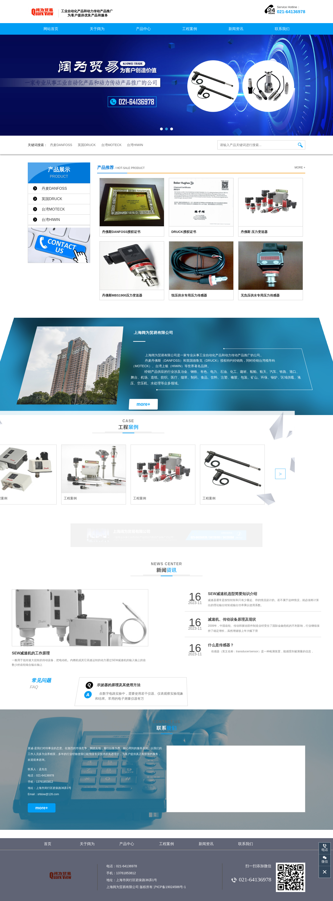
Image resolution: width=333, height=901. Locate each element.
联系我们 (282, 29)
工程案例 (189, 29)
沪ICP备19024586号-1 (170, 887)
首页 (47, 844)
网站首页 (50, 29)
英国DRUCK (87, 145)
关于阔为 (97, 29)
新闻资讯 (235, 29)
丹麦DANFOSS (61, 145)
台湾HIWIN (135, 145)
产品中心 (143, 29)
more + (300, 167)
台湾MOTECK (111, 145)
